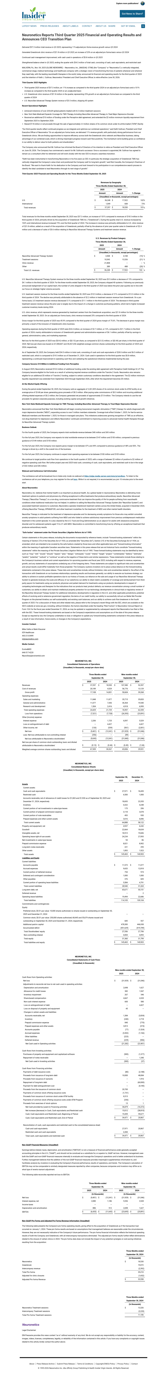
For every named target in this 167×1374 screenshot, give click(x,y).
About (31, 1364)
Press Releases (49, 26)
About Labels (70, 26)
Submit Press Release (66, 1364)
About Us (101, 26)
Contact (87, 26)
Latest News (29, 26)
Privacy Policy (123, 1364)
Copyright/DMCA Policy (105, 1364)
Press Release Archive (46, 1364)
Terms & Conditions (85, 1364)
